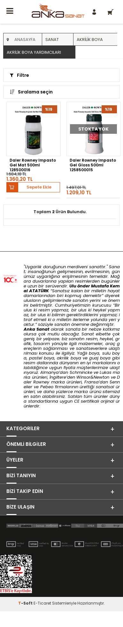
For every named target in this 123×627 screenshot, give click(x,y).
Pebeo (46, 387)
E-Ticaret (42, 603)
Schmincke (81, 372)
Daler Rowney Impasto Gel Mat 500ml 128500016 (33, 165)
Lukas (105, 372)
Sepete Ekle (39, 187)
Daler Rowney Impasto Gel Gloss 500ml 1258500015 (93, 165)
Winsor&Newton (92, 377)
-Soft (26, 603)
